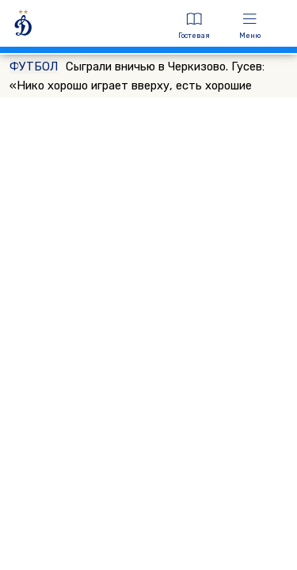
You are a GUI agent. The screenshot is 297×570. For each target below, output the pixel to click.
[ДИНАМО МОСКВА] (85, 26)
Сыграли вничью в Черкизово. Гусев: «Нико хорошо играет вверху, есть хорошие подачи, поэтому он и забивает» (137, 85)
